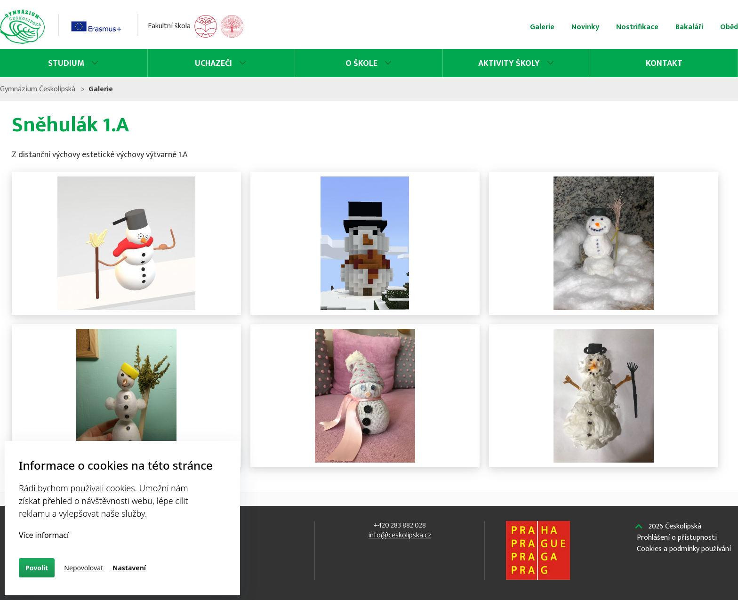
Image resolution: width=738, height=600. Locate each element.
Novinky (484, 27)
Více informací (44, 535)
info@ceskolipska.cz (392, 535)
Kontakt (583, 63)
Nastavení (129, 567)
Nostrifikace (536, 27)
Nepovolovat (83, 567)
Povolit (36, 567)
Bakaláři (588, 27)
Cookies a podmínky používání (590, 549)
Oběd (628, 27)
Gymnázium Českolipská (138, 89)
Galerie (441, 27)
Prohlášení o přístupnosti (583, 538)
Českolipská (581, 526)
